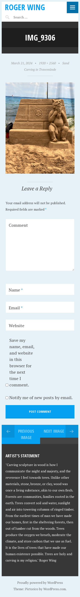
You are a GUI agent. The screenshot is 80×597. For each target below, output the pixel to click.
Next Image (54, 431)
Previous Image (26, 434)
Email (16, 308)
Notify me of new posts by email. (41, 397)
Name (16, 290)
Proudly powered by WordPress (40, 582)
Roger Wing (25, 7)
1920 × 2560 (47, 63)
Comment (18, 225)
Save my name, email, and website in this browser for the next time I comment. (21, 362)
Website (16, 325)
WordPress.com (54, 589)
